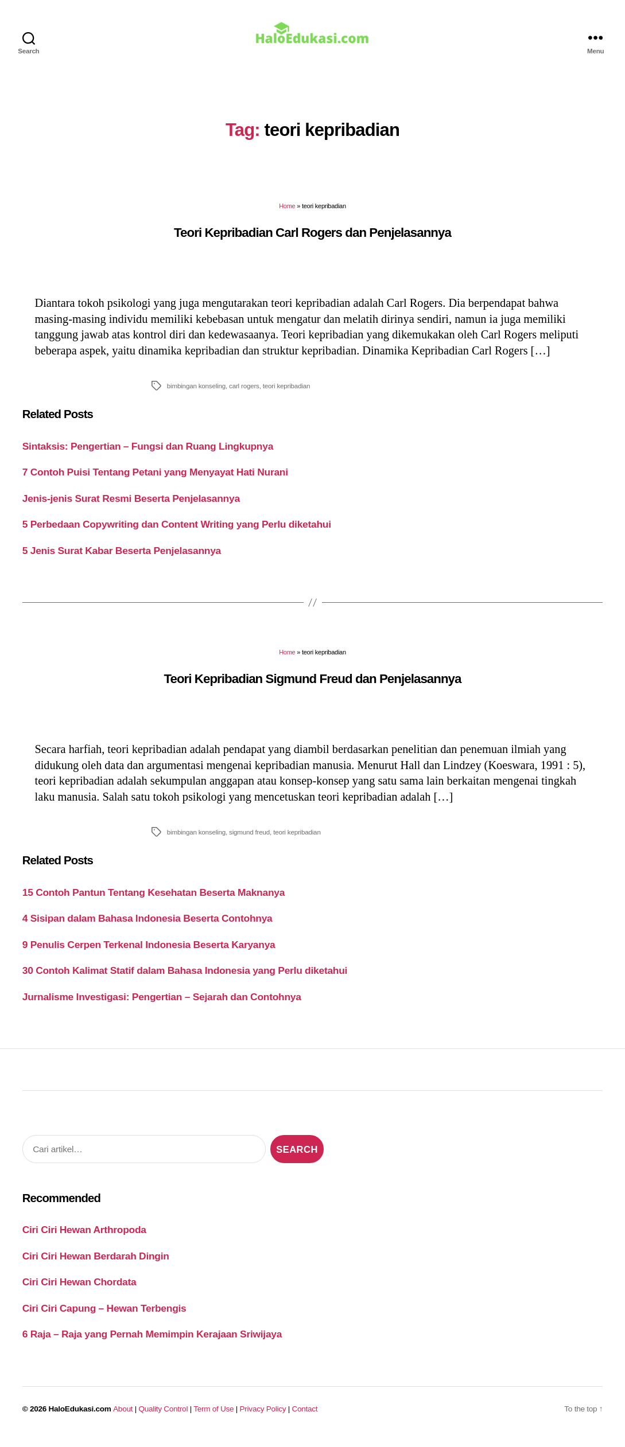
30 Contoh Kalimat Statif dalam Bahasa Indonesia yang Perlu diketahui (184, 978)
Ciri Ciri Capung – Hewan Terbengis (104, 1316)
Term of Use (213, 1417)
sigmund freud (249, 840)
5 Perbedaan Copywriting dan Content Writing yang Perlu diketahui (176, 532)
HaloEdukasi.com (80, 1417)
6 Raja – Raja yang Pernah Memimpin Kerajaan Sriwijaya (152, 1342)
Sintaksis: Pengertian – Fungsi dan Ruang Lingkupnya (147, 454)
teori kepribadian (286, 393)
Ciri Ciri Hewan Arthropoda (84, 1237)
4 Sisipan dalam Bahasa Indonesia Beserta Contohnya (147, 926)
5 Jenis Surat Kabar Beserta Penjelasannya (121, 558)
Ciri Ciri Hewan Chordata (79, 1290)
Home (287, 213)
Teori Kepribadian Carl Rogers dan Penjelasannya (312, 240)
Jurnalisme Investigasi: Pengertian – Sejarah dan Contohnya (161, 1005)
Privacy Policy (263, 1417)
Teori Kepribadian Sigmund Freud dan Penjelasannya (312, 687)
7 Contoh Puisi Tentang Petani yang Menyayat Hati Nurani (155, 480)
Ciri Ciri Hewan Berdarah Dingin (95, 1264)
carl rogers (244, 393)
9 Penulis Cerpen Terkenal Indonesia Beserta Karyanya (148, 952)
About (123, 1417)
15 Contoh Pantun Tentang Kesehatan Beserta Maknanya (153, 900)
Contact (305, 1417)
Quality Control (163, 1417)
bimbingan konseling (196, 393)
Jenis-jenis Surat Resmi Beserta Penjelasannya (131, 506)
